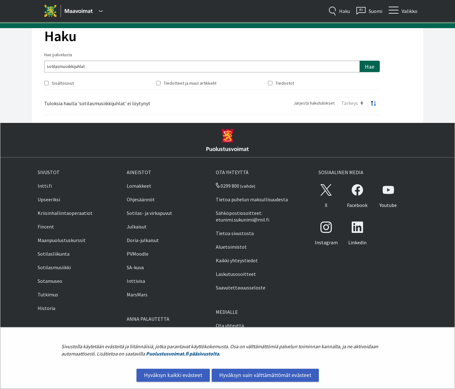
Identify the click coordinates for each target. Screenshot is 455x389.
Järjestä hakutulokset (314, 103)
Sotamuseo (50, 281)
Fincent (46, 226)
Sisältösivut (63, 83)
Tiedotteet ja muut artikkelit (190, 83)
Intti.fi (45, 186)
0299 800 (227, 186)
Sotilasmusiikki (54, 267)
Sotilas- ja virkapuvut (149, 213)
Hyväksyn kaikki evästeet (173, 375)
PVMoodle (138, 254)
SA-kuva (135, 267)
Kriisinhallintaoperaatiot (65, 213)
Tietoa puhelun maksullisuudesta (252, 199)
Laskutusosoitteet (236, 274)
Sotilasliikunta (54, 254)
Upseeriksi (49, 199)
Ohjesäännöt (141, 199)
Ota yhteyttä (230, 325)
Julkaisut (137, 226)
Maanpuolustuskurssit (62, 240)
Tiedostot (285, 83)
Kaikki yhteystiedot (237, 260)
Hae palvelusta (58, 55)
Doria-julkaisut (143, 240)
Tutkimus (48, 294)
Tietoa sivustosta (235, 233)
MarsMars (137, 294)
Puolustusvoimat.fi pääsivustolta (182, 353)
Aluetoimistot (231, 247)
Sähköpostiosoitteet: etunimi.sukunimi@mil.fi (242, 216)
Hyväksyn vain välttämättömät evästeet (265, 375)
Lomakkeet (139, 186)
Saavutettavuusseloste (240, 287)
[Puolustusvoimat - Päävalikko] (84, 11)
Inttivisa (136, 281)
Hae (369, 67)
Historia (46, 308)
